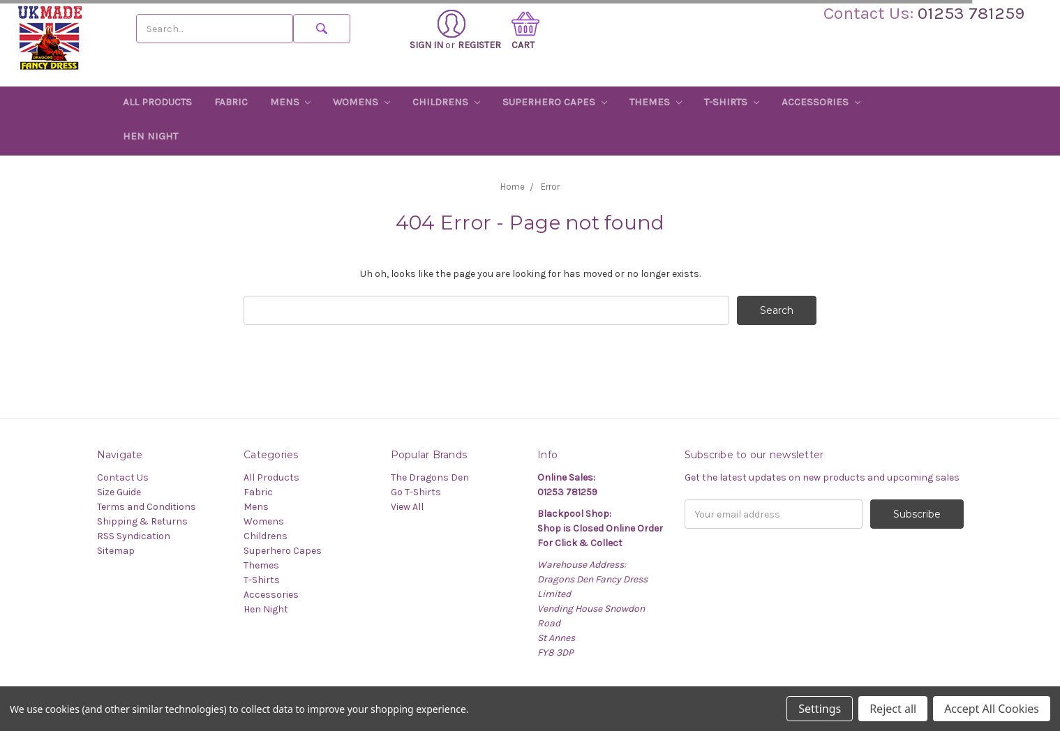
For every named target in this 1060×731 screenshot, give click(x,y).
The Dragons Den (430, 477)
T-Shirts (731, 102)
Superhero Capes (554, 102)
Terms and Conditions (146, 507)
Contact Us (123, 477)
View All (407, 507)
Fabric (231, 102)
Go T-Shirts (416, 492)
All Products (157, 102)
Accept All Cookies (991, 708)
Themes (655, 102)
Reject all (892, 708)
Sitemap (116, 551)
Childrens (446, 102)
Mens (290, 102)
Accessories (821, 102)
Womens (361, 102)
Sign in (437, 30)
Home (512, 186)
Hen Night (150, 136)
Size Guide (119, 492)
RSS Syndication (133, 536)
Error (550, 186)
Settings (819, 708)
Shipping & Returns (142, 521)
